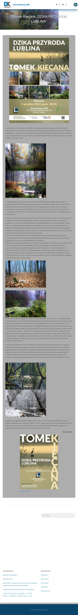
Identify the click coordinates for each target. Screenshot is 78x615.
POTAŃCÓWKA (8, 579)
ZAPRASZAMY (45, 591)
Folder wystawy (25, 491)
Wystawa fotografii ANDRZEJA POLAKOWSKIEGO (18, 589)
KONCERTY (44, 575)
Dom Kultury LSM (21, 4)
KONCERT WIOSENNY (10, 575)
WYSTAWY (44, 587)
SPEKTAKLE (44, 579)
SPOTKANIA (45, 583)
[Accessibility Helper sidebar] (75, 4)
